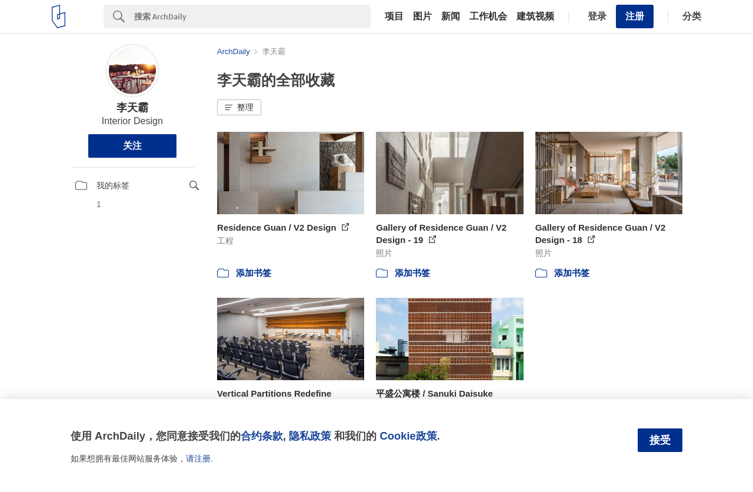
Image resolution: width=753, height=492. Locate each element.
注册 (634, 16)
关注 (132, 146)
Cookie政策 (408, 436)
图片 (422, 16)
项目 (394, 16)
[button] (239, 107)
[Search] (252, 16)
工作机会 (488, 16)
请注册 (198, 458)
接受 (660, 440)
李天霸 (132, 108)
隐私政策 (310, 436)
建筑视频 (535, 16)
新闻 (450, 16)
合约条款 (262, 436)
